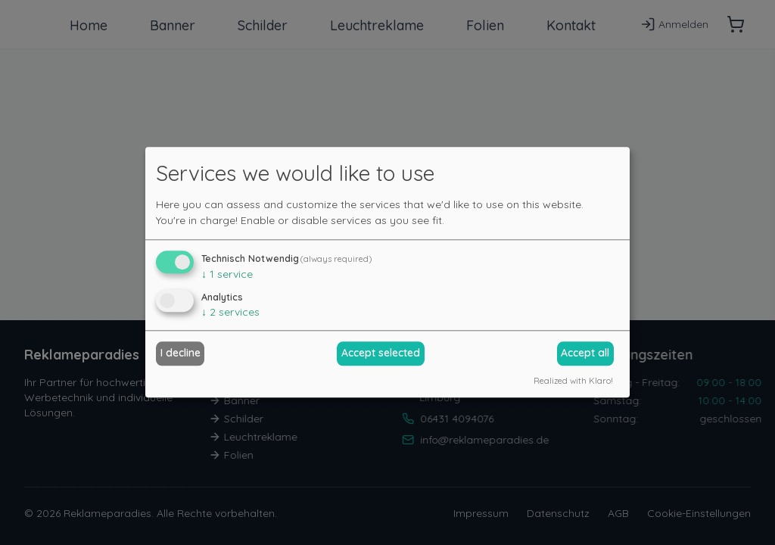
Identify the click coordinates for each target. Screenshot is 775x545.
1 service (227, 274)
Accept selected (380, 353)
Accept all (585, 353)
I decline (180, 353)
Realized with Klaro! (573, 380)
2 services (230, 312)
